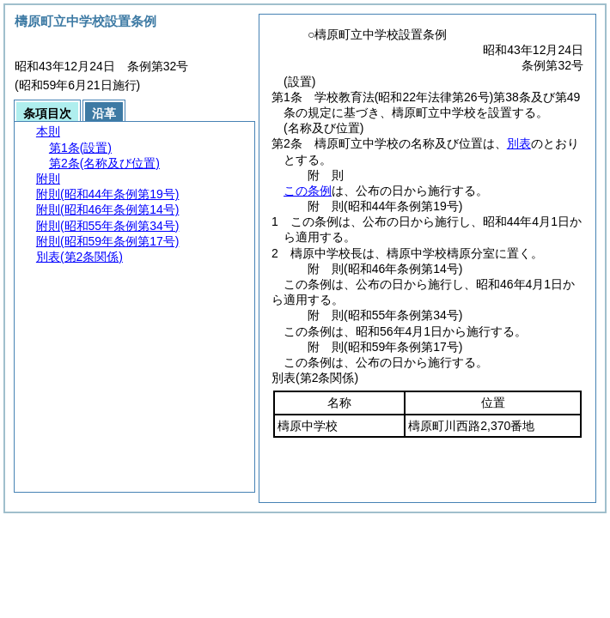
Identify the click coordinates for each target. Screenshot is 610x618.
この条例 (308, 190)
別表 (519, 143)
